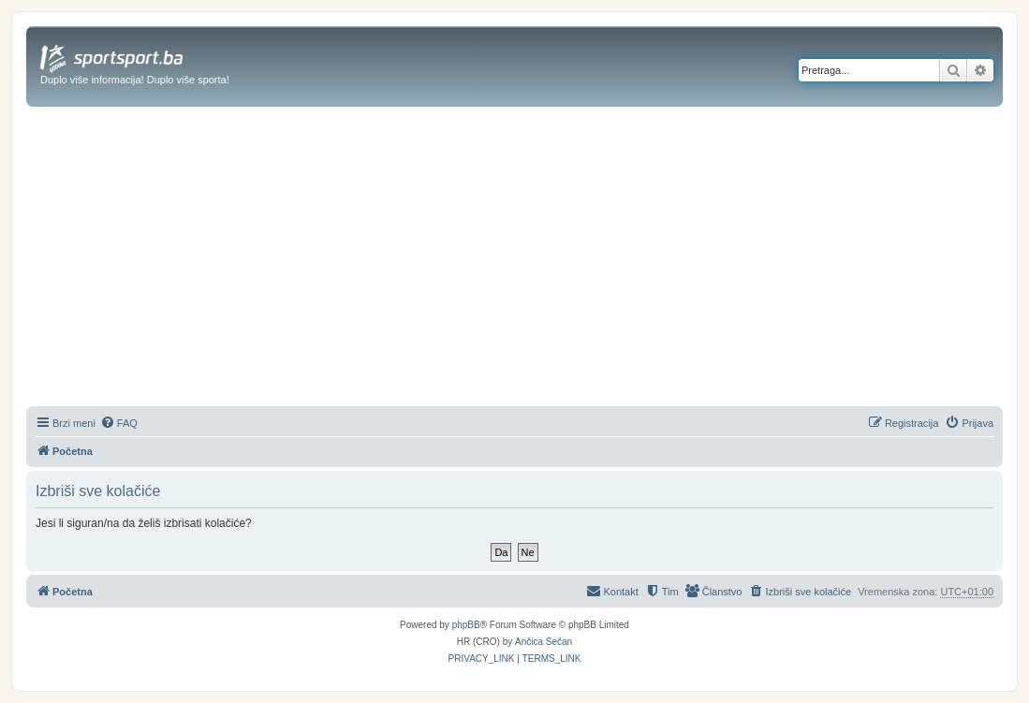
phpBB (466, 625)
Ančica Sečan (543, 642)
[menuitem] (119, 423)
